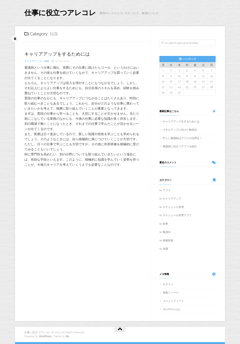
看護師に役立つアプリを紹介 (180, 146)
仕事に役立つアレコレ (63, 13)
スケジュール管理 (173, 207)
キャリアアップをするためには (59, 54)
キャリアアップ (32, 61)
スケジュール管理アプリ (177, 215)
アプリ (167, 190)
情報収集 (168, 240)
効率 (165, 223)
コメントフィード (173, 300)
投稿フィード (170, 292)
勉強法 (167, 231)
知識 (46, 61)
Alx (67, 336)
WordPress (45, 336)
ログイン (168, 284)
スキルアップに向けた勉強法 (180, 129)
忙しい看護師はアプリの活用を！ (182, 138)
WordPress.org (171, 309)
